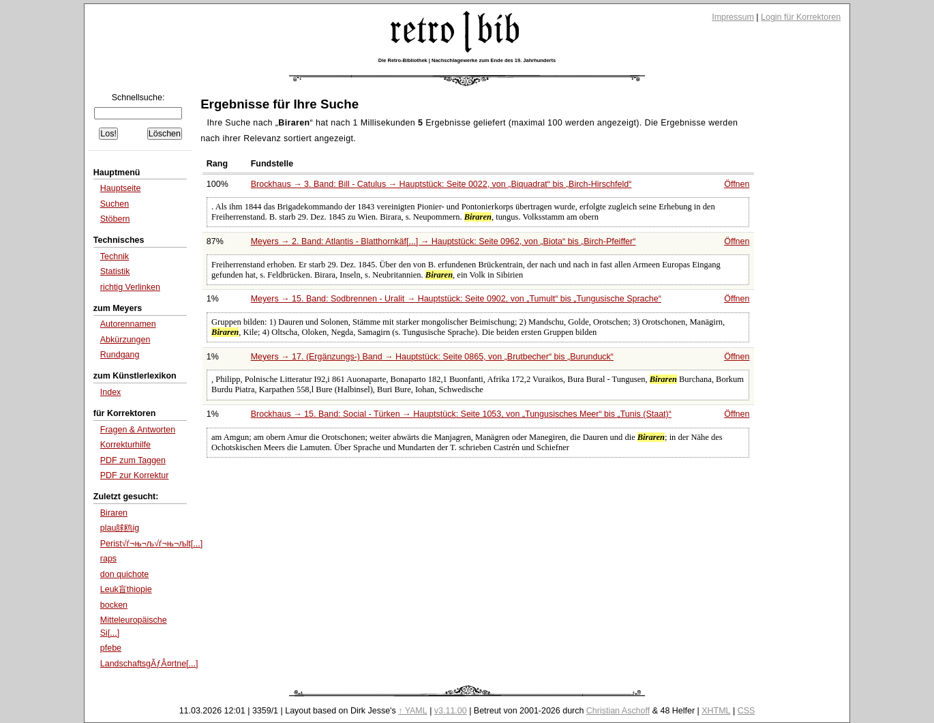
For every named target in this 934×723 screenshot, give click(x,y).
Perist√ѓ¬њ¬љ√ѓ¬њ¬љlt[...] (151, 543)
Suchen (114, 204)
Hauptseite (120, 188)
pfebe (110, 648)
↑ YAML (412, 710)
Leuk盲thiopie (126, 589)
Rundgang (120, 354)
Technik (114, 256)
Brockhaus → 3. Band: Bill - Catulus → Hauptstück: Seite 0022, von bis (441, 184)
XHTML (716, 710)
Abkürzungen (125, 339)
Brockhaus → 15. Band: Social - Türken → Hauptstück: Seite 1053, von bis (461, 414)
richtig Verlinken (130, 287)
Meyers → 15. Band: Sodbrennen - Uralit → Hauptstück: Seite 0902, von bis (456, 299)
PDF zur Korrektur (134, 475)
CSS (746, 710)
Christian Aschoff (618, 710)
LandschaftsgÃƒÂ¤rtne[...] (149, 663)
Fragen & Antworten (137, 429)
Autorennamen (128, 324)
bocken (113, 605)
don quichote (124, 574)
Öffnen (736, 184)
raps (108, 558)
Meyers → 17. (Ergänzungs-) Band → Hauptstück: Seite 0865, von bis (432, 357)
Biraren (113, 513)
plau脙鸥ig (119, 528)
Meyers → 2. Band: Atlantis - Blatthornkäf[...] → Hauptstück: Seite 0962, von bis (443, 241)
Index (110, 392)
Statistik (115, 271)
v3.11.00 (450, 710)
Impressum (733, 17)
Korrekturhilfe (125, 444)
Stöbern (115, 219)
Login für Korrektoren (801, 17)
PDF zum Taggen (133, 460)
